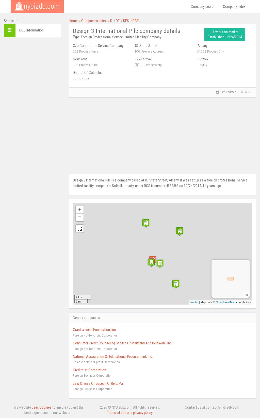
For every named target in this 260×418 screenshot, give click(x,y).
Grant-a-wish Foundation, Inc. (95, 329)
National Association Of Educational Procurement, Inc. (113, 356)
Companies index (94, 21)
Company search (203, 6)
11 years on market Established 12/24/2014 (225, 34)
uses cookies (42, 407)
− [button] (80, 217)
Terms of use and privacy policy (130, 412)
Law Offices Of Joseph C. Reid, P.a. (98, 383)
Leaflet (194, 302)
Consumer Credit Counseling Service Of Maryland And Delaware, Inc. (122, 343)
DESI (136, 21)
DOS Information (31, 30)
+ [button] (80, 210)
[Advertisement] (32, 117)
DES (126, 21)
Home (73, 21)
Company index (234, 6)
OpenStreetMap (226, 302)
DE (118, 21)
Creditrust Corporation (89, 370)
